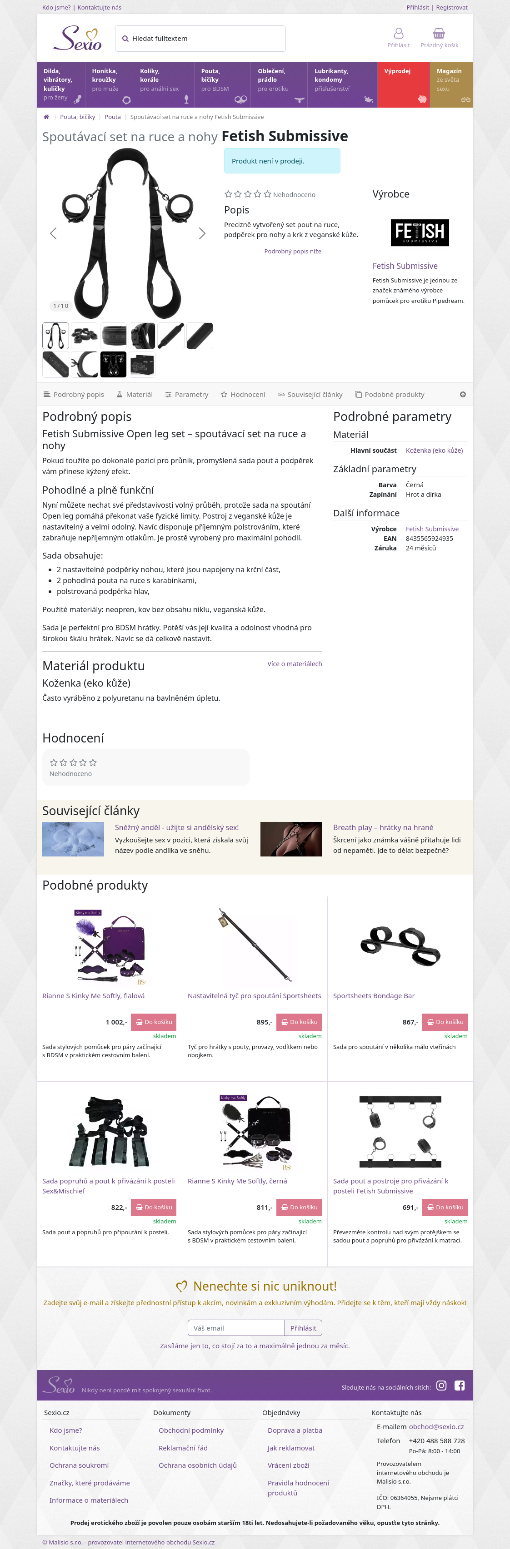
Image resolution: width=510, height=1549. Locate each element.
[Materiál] (134, 394)
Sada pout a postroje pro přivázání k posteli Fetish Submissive (390, 1185)
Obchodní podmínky (191, 1430)
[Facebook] (459, 1386)
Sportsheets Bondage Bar (374, 995)
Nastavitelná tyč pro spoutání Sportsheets (254, 995)
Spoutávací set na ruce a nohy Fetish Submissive (197, 117)
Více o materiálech (295, 663)
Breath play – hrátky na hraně (383, 827)
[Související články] (309, 394)
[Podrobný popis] (73, 394)
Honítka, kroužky (112, 86)
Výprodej (407, 86)
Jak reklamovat (291, 1447)
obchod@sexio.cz (436, 1426)
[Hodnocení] (242, 394)
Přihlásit (417, 7)
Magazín (454, 86)
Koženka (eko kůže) (434, 450)
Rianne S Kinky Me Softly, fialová (93, 995)
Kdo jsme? (56, 7)
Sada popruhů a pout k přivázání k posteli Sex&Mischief (108, 1185)
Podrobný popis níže (293, 251)
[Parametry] (186, 394)
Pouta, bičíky (225, 87)
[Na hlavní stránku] (46, 117)
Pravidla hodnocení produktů (298, 1488)
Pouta (113, 117)
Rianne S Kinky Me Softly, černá (237, 1180)
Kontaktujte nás (100, 7)
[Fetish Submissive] (420, 232)
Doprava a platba (295, 1430)
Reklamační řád (183, 1447)
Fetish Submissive (405, 266)
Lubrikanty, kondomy (345, 86)
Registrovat (452, 7)
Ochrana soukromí (79, 1465)
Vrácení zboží (289, 1465)
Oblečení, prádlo (282, 87)
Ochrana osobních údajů (198, 1465)
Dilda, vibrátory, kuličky (64, 86)
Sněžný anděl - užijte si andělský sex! (177, 827)
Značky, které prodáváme (90, 1482)
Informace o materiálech (89, 1499)
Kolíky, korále (166, 86)
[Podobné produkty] (389, 394)
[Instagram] (441, 1386)
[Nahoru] (463, 394)
